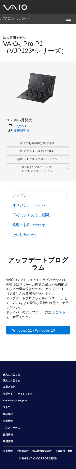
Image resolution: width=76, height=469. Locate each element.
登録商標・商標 (63, 451)
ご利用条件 (22, 451)
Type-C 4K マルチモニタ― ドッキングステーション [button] (37, 169)
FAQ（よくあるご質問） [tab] (32, 215)
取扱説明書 (19, 130)
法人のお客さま (11, 380)
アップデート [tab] (23, 195)
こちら (60, 312)
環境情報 (8, 441)
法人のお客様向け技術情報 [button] (37, 143)
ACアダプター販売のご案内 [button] (37, 151)
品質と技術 (9, 386)
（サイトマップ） (25, 393)
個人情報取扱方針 (42, 451)
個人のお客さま (11, 374)
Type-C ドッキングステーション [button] (37, 159)
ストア (6, 407)
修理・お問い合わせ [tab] (28, 225)
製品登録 (8, 414)
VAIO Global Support (15, 400)
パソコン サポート (15, 18)
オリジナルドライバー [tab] (30, 205)
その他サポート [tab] (25, 235)
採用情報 (8, 434)
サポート (8, 393)
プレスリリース (11, 427)
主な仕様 (17, 126)
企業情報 (8, 420)
